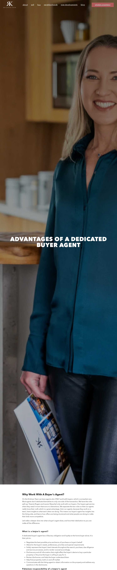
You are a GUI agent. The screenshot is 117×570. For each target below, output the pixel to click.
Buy (39, 5)
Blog (83, 5)
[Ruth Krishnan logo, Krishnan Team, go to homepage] (9, 5)
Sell (32, 5)
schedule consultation (102, 5)
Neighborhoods (51, 5)
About (25, 5)
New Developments (69, 5)
